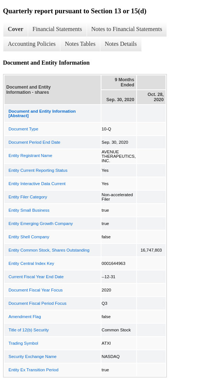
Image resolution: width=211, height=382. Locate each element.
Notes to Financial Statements (127, 29)
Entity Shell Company (29, 237)
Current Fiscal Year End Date (36, 276)
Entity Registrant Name (30, 155)
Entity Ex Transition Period (33, 370)
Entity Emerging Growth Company (41, 223)
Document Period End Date (34, 142)
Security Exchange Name (33, 356)
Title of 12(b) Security (29, 330)
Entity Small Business (29, 210)
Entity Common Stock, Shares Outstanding (49, 250)
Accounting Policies (32, 44)
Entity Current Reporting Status (38, 170)
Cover (15, 29)
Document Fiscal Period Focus (38, 303)
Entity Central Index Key (31, 263)
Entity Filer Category (28, 197)
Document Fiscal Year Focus (36, 290)
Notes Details (121, 44)
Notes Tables (80, 44)
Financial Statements (57, 29)
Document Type (23, 129)
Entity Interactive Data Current (37, 183)
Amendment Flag (25, 316)
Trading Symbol (23, 343)
